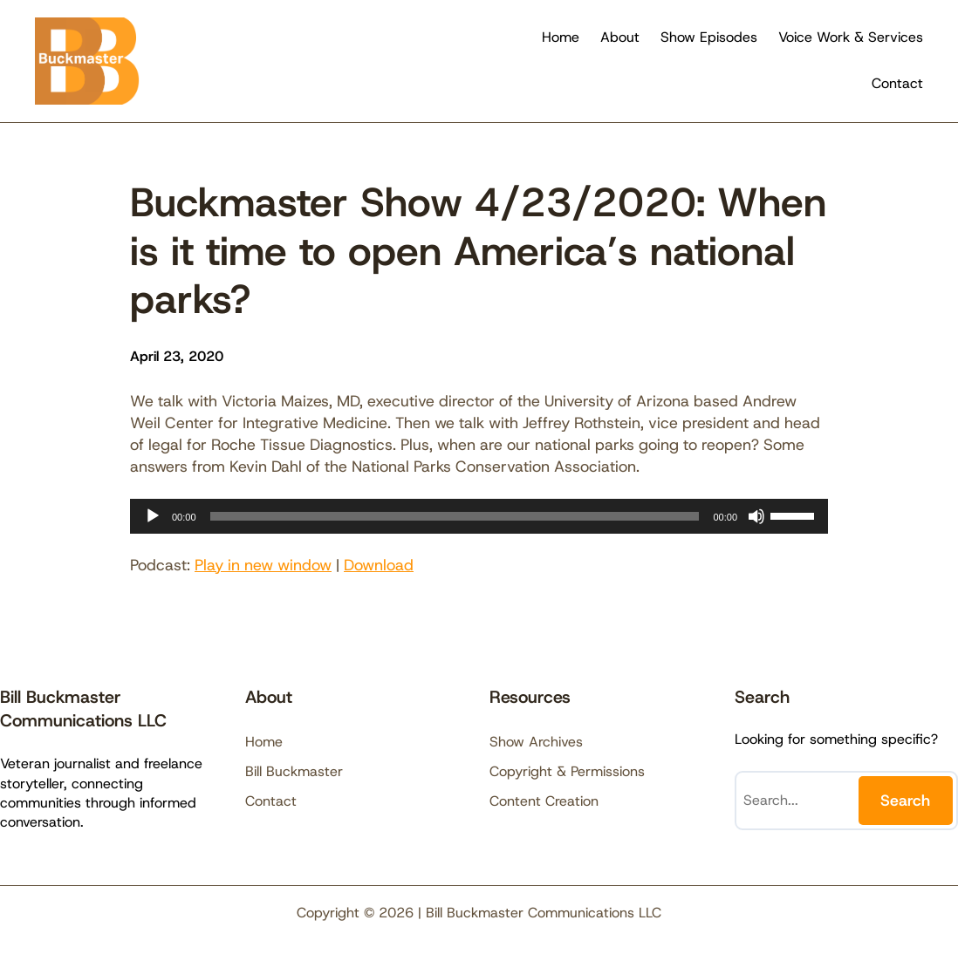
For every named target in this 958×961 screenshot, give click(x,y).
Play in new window (263, 565)
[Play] (152, 516)
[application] (479, 516)
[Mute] (756, 516)
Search (905, 800)
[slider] (455, 516)
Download (379, 565)
